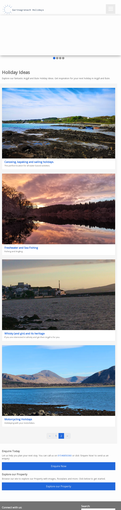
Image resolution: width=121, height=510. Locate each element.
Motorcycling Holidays (18, 419)
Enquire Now (58, 466)
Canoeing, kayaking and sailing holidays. (29, 162)
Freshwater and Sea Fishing (21, 247)
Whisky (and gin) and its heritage (24, 333)
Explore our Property (58, 486)
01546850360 (65, 455)
